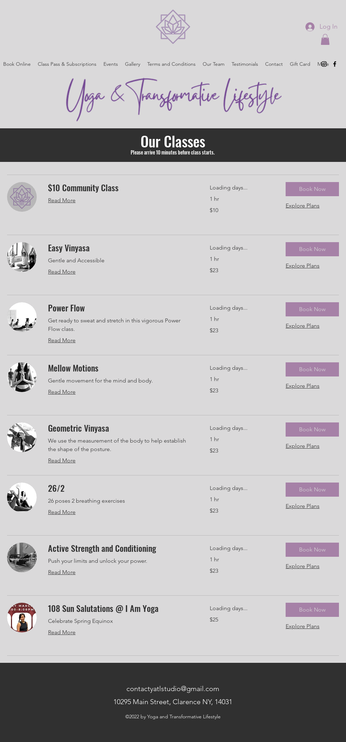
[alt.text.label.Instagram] (324, 64)
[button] (325, 39)
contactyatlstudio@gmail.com (172, 688)
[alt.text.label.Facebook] (334, 64)
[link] (120, 187)
